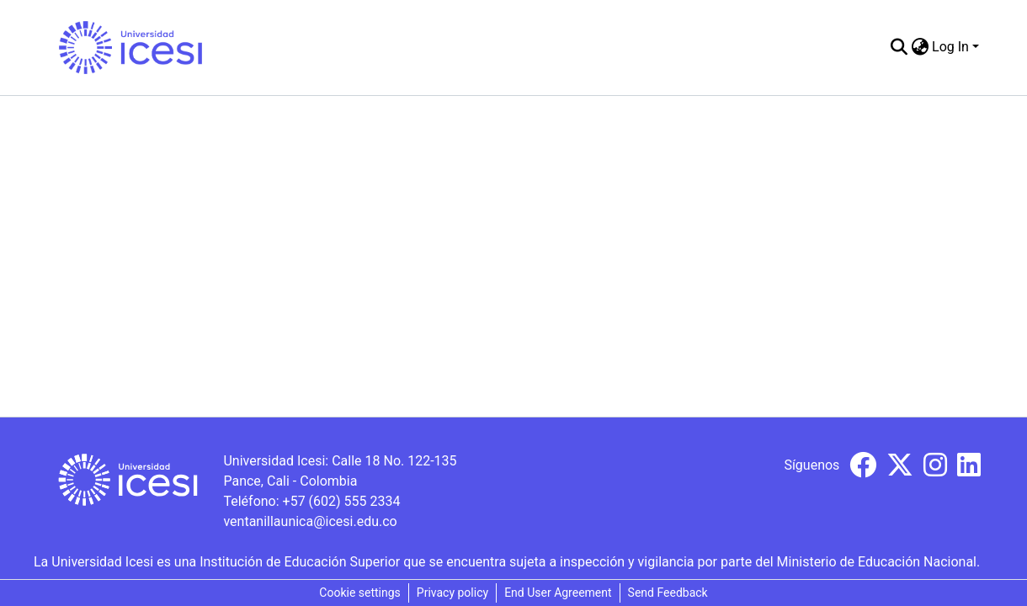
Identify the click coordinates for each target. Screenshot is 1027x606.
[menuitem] (919, 47)
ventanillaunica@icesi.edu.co (309, 521)
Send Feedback (668, 592)
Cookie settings (360, 592)
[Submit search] (898, 47)
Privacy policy (452, 592)
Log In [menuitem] (950, 47)
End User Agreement (557, 592)
